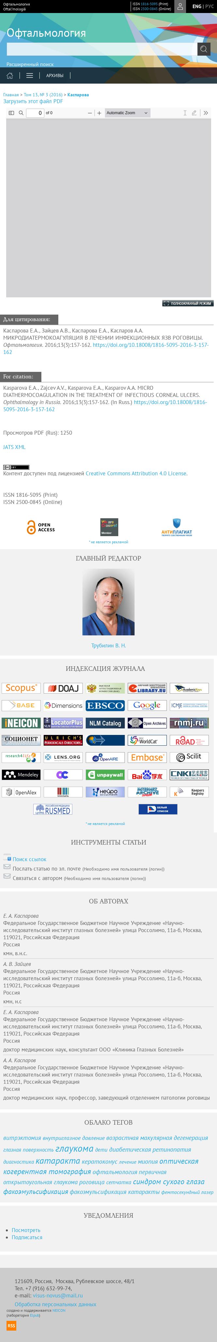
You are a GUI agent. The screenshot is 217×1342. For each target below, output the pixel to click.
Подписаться (27, 1237)
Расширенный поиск (30, 64)
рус (209, 6)
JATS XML (14, 447)
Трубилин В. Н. (108, 645)
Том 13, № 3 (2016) (43, 95)
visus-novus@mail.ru (58, 1295)
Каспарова (78, 95)
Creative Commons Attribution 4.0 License (136, 473)
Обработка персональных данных (55, 1304)
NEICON (58, 1310)
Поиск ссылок (29, 859)
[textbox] (108, 49)
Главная (11, 95)
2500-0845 (149, 9)
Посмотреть (26, 1230)
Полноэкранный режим (181, 303)
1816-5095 (149, 4)
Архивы (55, 75)
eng (197, 6)
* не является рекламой (108, 541)
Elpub (34, 1315)
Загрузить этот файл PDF (33, 101)
